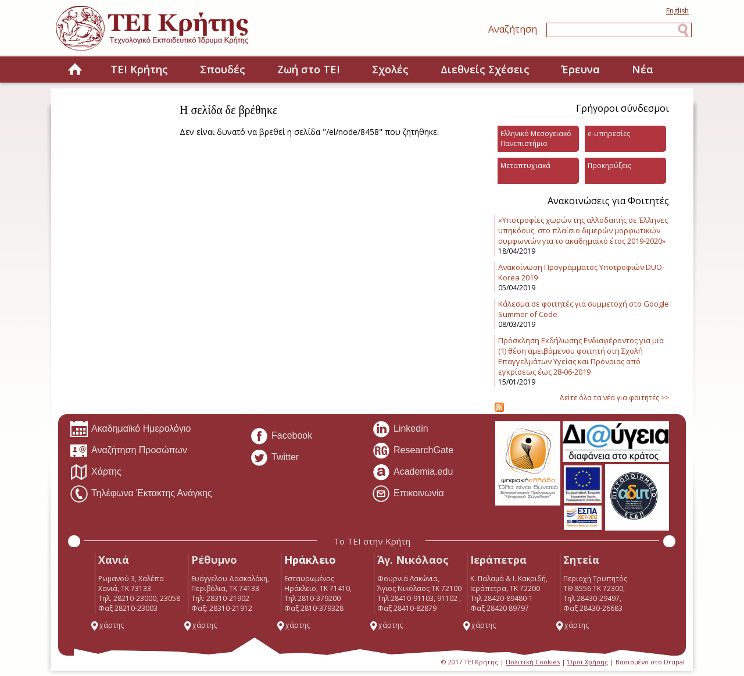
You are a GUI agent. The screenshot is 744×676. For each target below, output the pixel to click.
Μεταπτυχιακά (525, 165)
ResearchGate (412, 451)
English (677, 11)
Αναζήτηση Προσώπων (128, 451)
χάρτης (107, 625)
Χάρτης (95, 472)
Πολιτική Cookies (533, 661)
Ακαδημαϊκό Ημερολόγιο (130, 429)
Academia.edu (412, 472)
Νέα (642, 69)
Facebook (281, 436)
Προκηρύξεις (609, 165)
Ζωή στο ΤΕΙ (308, 69)
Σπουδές (222, 69)
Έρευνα (580, 69)
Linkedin (400, 429)
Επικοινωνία (408, 494)
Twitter (274, 458)
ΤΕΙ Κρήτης (139, 69)
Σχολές (390, 69)
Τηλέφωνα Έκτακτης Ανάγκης (141, 494)
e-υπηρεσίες (609, 133)
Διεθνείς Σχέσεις (485, 69)
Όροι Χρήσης (587, 661)
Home (75, 70)
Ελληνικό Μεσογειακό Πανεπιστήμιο (535, 138)
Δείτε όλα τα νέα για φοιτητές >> (614, 398)
